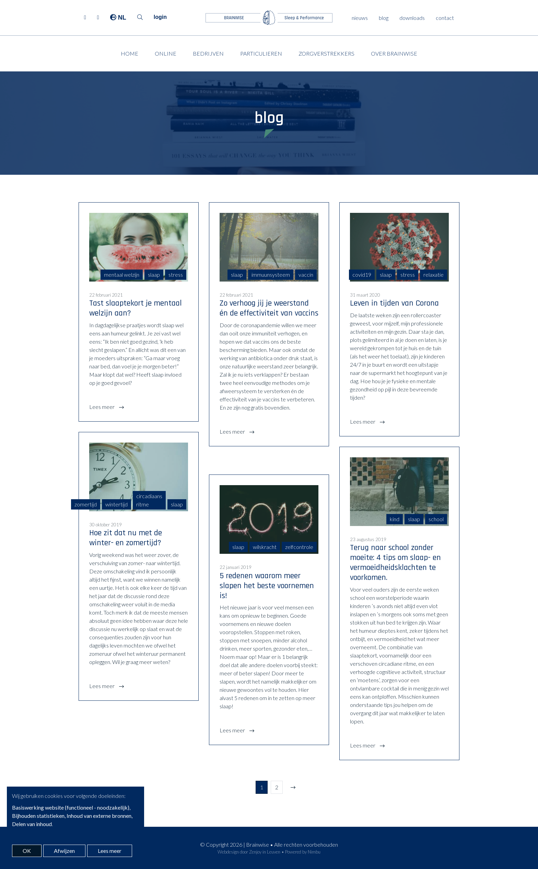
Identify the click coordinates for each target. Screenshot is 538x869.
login (160, 17)
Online (165, 53)
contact (445, 17)
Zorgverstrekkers (326, 53)
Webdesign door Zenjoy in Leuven (249, 852)
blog (383, 17)
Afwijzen (64, 850)
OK (27, 850)
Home (129, 53)
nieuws (360, 17)
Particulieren (261, 53)
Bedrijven (208, 53)
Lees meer (102, 406)
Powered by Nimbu (302, 852)
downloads (412, 17)
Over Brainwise (394, 53)
